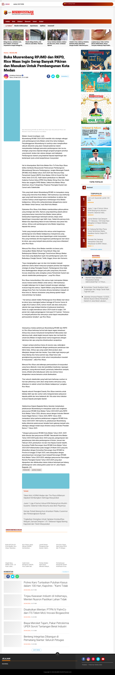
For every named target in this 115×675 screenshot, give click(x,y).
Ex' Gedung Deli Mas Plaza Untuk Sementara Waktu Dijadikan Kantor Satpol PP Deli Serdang (97, 231)
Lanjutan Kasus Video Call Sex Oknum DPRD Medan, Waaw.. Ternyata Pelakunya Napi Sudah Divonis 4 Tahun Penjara (100, 43)
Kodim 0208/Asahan (21, 26)
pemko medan (36, 470)
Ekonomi (27, 21)
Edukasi (20, 21)
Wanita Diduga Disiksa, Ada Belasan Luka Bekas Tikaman (34, 42)
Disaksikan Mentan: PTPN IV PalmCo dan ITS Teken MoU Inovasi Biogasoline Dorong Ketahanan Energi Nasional (46, 613)
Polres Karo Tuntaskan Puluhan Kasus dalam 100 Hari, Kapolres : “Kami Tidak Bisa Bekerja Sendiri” (46, 586)
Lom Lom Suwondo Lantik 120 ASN (99, 199)
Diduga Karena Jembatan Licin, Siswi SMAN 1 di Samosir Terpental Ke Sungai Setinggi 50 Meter (13, 43)
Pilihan (43, 26)
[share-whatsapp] (57, 76)
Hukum (9, 26)
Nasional (90, 187)
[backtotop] (58, 654)
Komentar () (64, 76)
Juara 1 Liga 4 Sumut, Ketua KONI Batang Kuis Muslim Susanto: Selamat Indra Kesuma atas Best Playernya (98, 210)
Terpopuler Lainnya (96, 249)
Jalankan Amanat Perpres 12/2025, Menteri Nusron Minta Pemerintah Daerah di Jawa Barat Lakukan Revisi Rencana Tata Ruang (96, 298)
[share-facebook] (48, 76)
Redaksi (84, 665)
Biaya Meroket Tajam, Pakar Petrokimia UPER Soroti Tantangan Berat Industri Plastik (46, 627)
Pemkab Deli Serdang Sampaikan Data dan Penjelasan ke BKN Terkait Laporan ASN (97, 241)
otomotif (51, 26)
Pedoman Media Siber (95, 665)
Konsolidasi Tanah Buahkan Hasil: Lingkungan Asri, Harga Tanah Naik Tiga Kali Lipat (96, 289)
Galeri (35, 21)
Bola (13, 21)
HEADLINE (13, 53)
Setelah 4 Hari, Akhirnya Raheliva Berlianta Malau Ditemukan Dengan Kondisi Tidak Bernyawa (79, 43)
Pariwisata (34, 26)
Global (41, 21)
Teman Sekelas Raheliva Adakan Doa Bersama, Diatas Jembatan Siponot (56, 43)
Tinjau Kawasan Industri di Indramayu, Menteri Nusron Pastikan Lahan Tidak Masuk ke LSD (45, 599)
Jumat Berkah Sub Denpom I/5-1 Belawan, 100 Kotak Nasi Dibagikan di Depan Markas (99, 221)
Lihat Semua (36, 650)
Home (7, 4)
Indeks (8, 21)
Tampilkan (65, 571)
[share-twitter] (53, 76)
